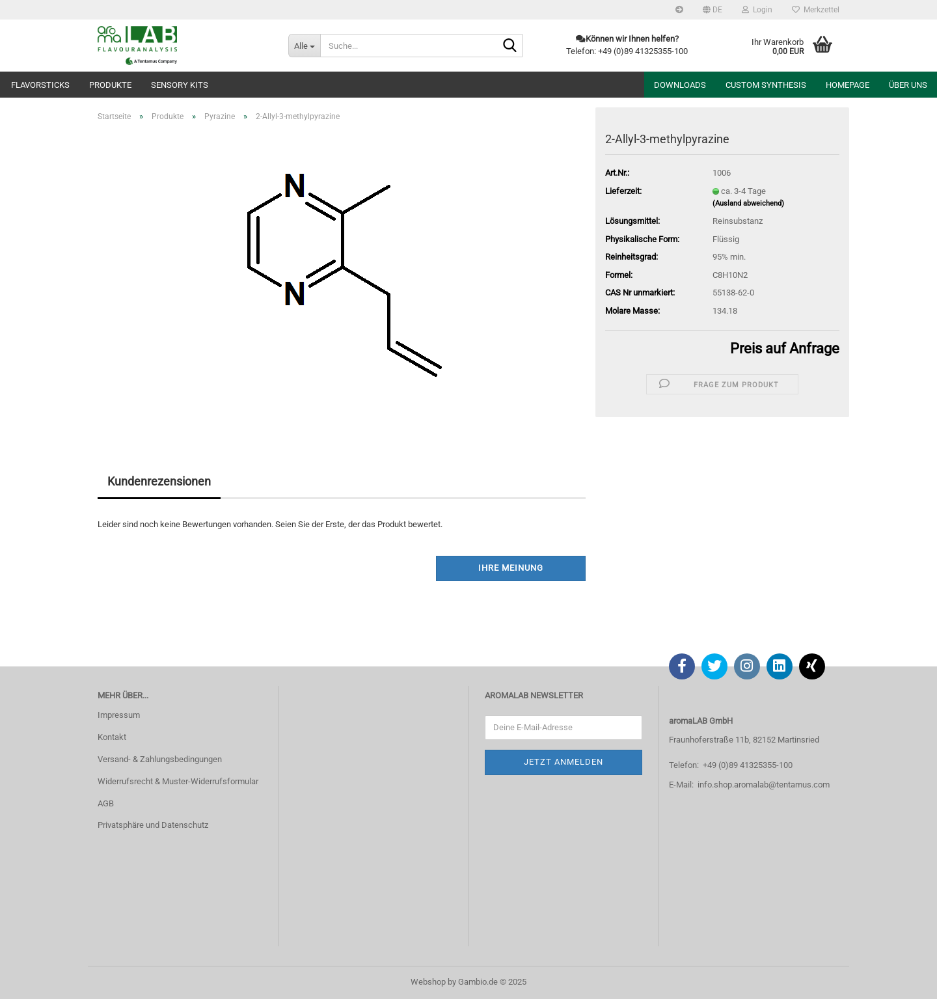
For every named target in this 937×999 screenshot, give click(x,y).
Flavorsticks (40, 85)
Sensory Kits (179, 85)
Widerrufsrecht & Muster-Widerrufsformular (178, 781)
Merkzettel (815, 9)
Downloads (680, 85)
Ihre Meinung (510, 568)
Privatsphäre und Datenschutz (153, 825)
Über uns (908, 85)
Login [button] (757, 9)
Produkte (110, 85)
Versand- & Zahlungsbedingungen (160, 759)
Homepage (847, 85)
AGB (106, 803)
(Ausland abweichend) (748, 203)
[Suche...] (304, 45)
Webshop (428, 982)
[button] (712, 10)
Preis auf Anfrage (784, 348)
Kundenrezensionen (159, 481)
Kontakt (112, 737)
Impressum (119, 715)
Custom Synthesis (766, 85)
